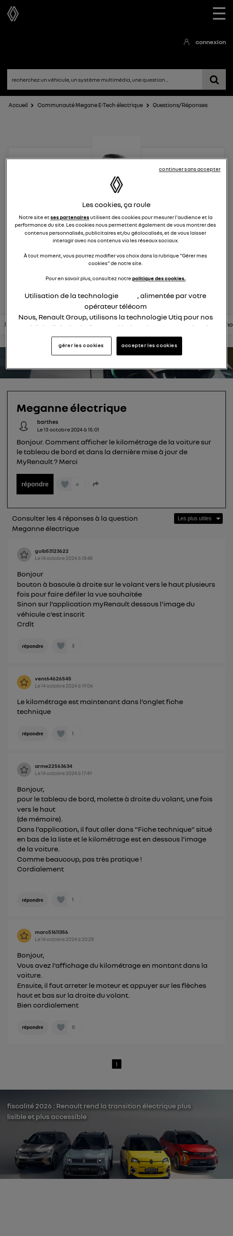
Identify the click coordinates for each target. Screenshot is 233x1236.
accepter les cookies (149, 346)
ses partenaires (69, 218)
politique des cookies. (159, 278)
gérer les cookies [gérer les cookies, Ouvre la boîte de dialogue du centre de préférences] (81, 346)
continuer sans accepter (190, 169)
